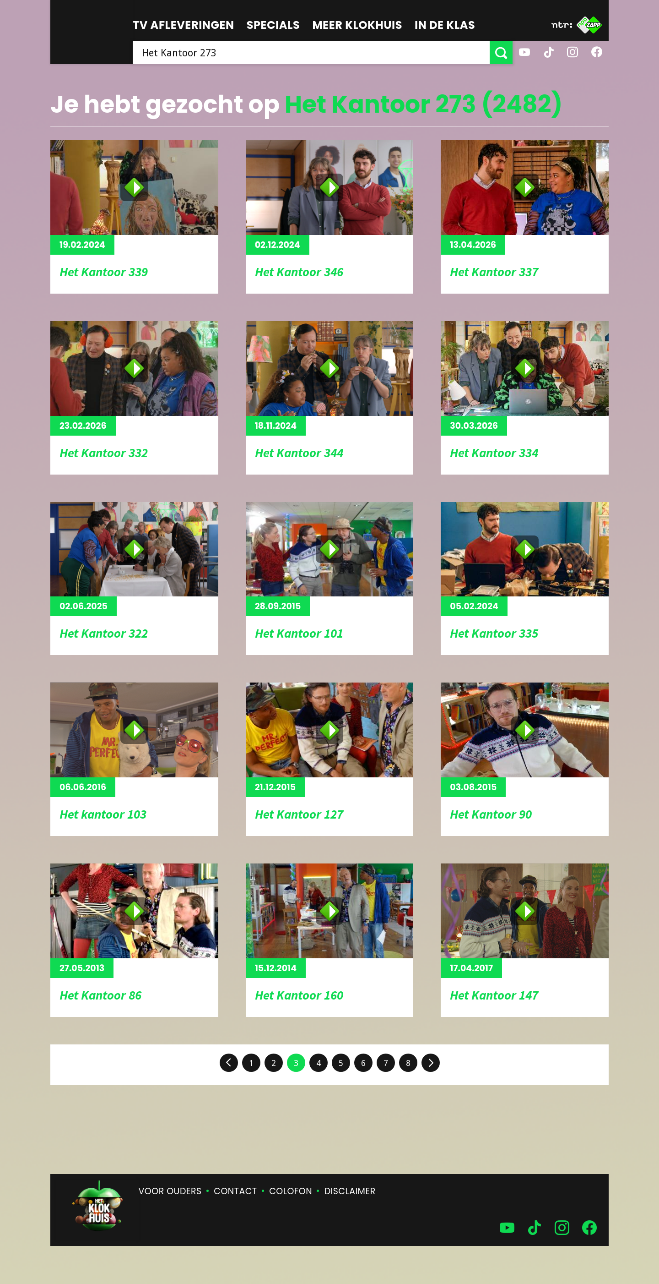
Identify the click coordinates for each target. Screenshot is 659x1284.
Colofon (290, 1191)
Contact (235, 1191)
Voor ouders (170, 1191)
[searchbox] (311, 52)
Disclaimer (350, 1191)
